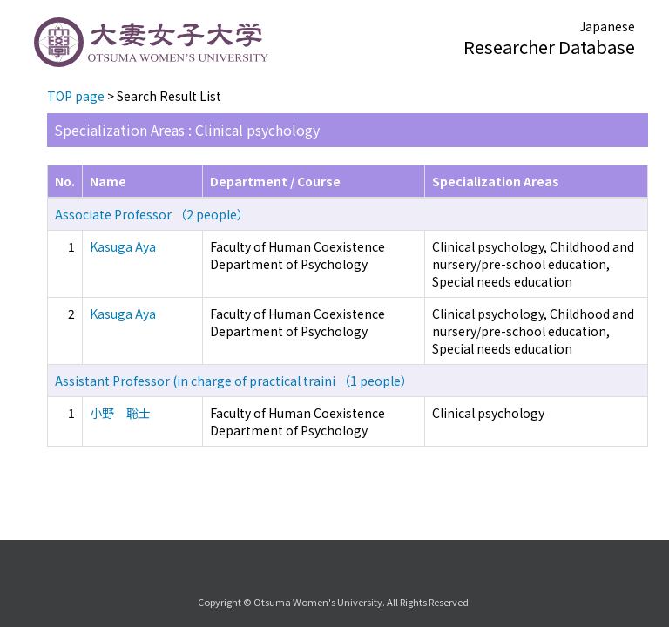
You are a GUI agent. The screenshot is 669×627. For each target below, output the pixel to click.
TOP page (76, 95)
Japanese (607, 26)
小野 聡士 (120, 412)
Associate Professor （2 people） (152, 214)
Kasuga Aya (123, 246)
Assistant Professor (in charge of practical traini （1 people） (234, 380)
